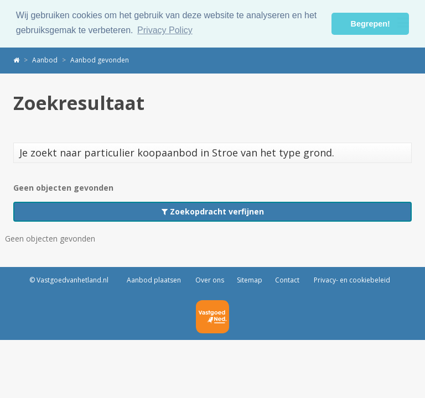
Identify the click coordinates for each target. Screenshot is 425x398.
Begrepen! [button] (370, 23)
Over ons (209, 280)
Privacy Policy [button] (165, 30)
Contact (287, 280)
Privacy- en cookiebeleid (351, 280)
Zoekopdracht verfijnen (213, 211)
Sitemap (249, 280)
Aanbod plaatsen (154, 280)
